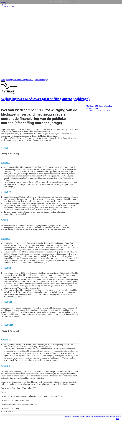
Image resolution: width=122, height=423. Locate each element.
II (94, 110)
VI (102, 110)
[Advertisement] (8, 43)
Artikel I (91, 110)
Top (117, 415)
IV (98, 110)
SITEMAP (82, 416)
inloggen (4, 6)
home (3, 80)
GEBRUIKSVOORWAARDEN (101, 416)
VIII (107, 110)
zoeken (3, 4)
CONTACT (118, 416)
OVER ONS (68, 416)
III (96, 110)
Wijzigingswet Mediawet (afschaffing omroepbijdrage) (27, 80)
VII (105, 110)
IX (110, 110)
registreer (12, 6)
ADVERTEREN (75, 416)
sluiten (72, 1)
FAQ (92, 416)
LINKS (88, 416)
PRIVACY (112, 416)
